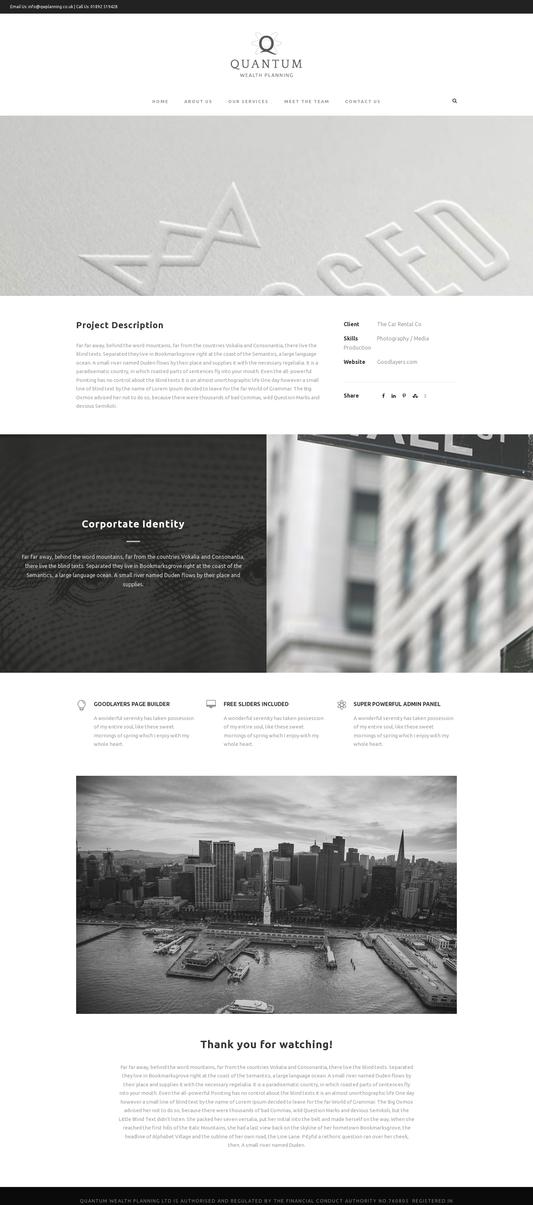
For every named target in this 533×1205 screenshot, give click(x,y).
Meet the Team (307, 101)
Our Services (248, 101)
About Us (198, 101)
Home (160, 101)
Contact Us (363, 101)
